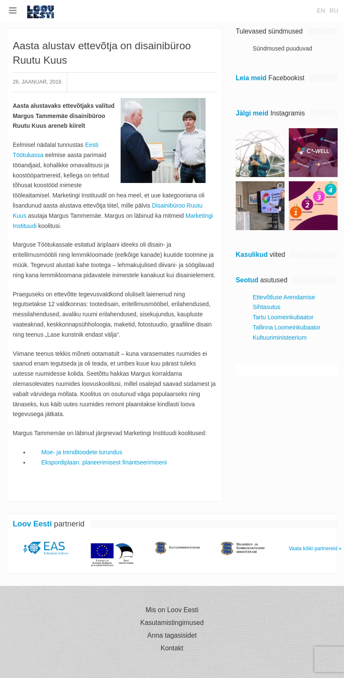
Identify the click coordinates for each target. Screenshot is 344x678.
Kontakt (172, 648)
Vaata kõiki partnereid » (315, 548)
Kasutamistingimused (172, 622)
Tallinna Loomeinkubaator (287, 327)
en (321, 10)
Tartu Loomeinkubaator (283, 317)
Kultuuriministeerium (280, 337)
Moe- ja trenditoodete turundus (81, 452)
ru (334, 10)
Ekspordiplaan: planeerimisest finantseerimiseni (105, 462)
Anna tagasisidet (172, 635)
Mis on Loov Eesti (172, 610)
